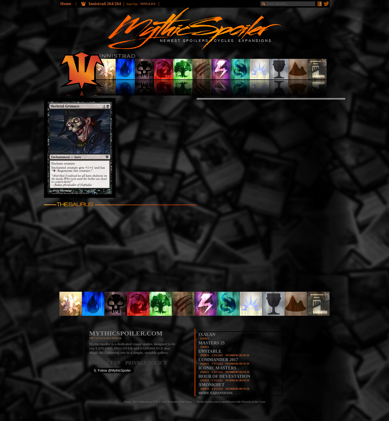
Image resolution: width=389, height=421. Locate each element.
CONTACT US (107, 363)
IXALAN (206, 334)
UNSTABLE (209, 351)
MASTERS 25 (211, 343)
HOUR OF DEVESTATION (224, 376)
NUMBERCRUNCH (237, 355)
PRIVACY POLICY (146, 363)
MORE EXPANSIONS (215, 393)
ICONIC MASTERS (217, 368)
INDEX (204, 338)
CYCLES (217, 355)
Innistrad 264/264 (104, 3)
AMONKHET (211, 384)
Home (65, 3)
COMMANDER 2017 (218, 359)
